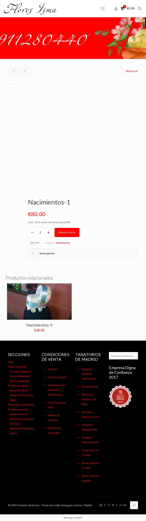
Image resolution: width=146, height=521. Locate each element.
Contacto (53, 369)
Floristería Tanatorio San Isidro (89, 399)
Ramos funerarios (19, 381)
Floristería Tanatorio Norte (90, 440)
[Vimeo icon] (112, 505)
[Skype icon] (100, 505)
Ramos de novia (19, 414)
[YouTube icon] (116, 505)
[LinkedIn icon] (124, 505)
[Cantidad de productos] (40, 232)
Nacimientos (63, 242)
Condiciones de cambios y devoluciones (56, 390)
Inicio (11, 362)
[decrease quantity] (32, 232)
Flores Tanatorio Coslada (90, 453)
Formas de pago (57, 377)
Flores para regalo (18, 385)
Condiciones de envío (56, 405)
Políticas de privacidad (54, 430)
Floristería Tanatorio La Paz (91, 414)
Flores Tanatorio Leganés (90, 478)
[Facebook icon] (104, 505)
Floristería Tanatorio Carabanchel (88, 374)
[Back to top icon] (134, 505)
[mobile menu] (102, 8)
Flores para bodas (18, 409)
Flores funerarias (17, 366)
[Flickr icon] (120, 505)
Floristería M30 (90, 386)
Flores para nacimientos (21, 404)
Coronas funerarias (20, 371)
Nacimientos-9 (39, 325)
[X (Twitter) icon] (108, 505)
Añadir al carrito (67, 232)
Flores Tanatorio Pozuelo (90, 465)
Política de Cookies (53, 418)
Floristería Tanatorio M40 (89, 427)
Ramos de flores (19, 390)
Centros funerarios (20, 376)
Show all (131, 71)
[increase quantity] (48, 232)
